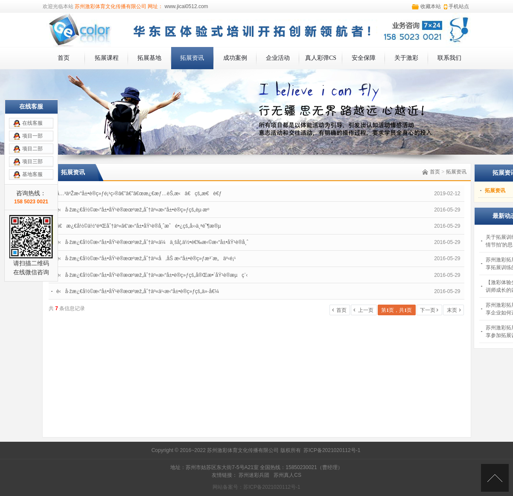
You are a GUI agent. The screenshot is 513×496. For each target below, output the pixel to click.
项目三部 (32, 161)
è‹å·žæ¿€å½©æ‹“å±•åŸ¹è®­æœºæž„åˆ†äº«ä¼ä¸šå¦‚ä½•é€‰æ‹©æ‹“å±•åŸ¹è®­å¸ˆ (152, 242)
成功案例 (235, 58)
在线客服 (32, 123)
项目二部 (32, 149)
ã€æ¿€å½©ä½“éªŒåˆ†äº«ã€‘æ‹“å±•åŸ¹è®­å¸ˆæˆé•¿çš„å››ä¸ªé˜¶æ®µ (138, 226)
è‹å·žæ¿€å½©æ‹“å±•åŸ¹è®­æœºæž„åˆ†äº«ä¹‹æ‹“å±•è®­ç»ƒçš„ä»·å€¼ (137, 291)
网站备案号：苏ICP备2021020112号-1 (256, 487)
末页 (452, 310)
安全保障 (364, 58)
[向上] (495, 478)
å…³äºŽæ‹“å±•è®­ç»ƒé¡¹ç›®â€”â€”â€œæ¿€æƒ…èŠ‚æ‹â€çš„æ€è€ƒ (139, 194)
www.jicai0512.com (185, 6)
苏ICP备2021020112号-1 (331, 450)
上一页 (365, 310)
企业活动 (278, 58)
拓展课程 (107, 58)
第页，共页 (396, 310)
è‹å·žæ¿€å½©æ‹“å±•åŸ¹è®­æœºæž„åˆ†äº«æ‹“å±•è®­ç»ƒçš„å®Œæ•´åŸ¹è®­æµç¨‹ (152, 275)
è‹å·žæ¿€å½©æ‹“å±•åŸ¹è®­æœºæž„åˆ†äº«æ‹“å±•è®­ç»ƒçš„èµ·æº (134, 210)
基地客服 (32, 174)
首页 (64, 58)
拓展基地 (149, 58)
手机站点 (459, 6)
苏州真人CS (287, 475)
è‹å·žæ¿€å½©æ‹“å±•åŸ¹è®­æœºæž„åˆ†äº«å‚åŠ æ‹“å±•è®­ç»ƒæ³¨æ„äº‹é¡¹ (146, 258)
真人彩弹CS (320, 58)
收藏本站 (430, 6)
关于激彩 (406, 58)
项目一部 (32, 136)
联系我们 (449, 58)
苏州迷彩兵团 (254, 475)
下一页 (427, 310)
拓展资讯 (192, 58)
